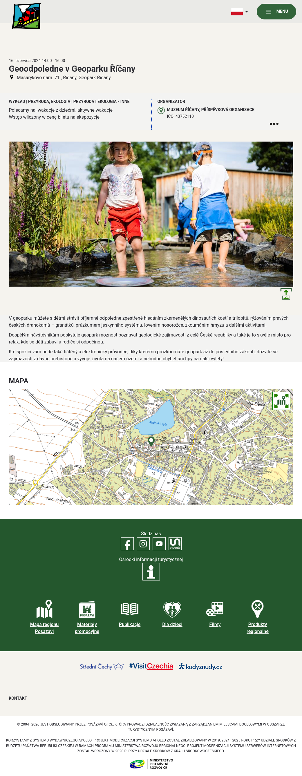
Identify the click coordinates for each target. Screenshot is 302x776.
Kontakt (18, 698)
